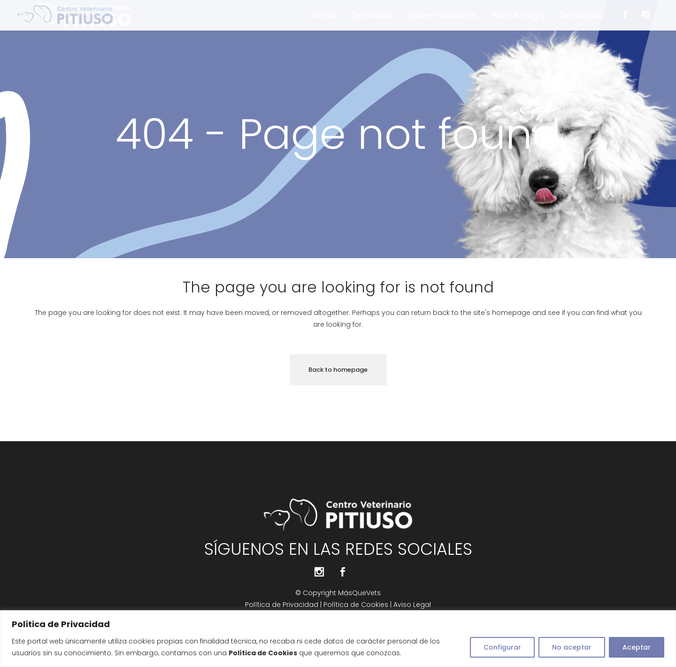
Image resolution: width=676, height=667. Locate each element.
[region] (338, 638)
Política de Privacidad (282, 604)
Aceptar (636, 647)
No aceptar (572, 647)
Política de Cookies (355, 604)
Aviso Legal (412, 604)
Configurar (502, 647)
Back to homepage (338, 369)
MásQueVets (359, 593)
